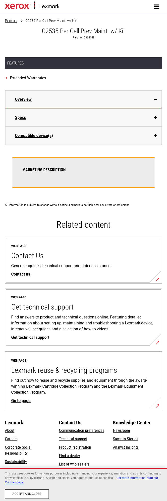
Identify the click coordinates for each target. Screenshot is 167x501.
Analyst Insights (126, 447)
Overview (23, 99)
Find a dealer (69, 455)
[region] (83, 484)
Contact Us (70, 423)
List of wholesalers (74, 464)
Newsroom (121, 430)
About (9, 430)
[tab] (83, 99)
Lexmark (14, 423)
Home (63, 6)
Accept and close (26, 494)
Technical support (73, 439)
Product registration (75, 447)
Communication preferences (81, 430)
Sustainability (16, 461)
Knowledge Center (132, 423)
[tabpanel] (83, 175)
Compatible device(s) (34, 135)
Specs (20, 117)
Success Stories (125, 439)
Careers (11, 439)
